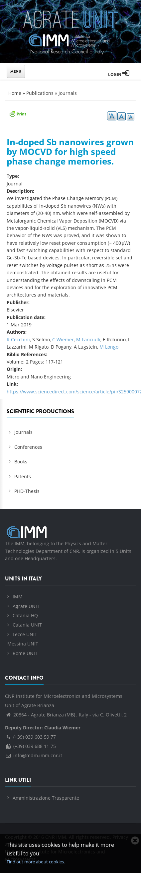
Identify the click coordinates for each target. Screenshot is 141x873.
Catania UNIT (27, 625)
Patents (22, 476)
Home (14, 93)
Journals (68, 93)
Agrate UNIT (26, 606)
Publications (40, 93)
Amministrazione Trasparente (46, 798)
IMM (18, 596)
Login (118, 74)
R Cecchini (18, 339)
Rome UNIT (25, 653)
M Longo (108, 347)
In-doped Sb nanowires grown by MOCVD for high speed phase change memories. (70, 151)
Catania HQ (25, 615)
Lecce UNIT (25, 634)
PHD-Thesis (27, 491)
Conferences (28, 447)
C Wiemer (63, 339)
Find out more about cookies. (36, 862)
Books (20, 461)
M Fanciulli (88, 339)
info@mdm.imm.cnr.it (33, 755)
